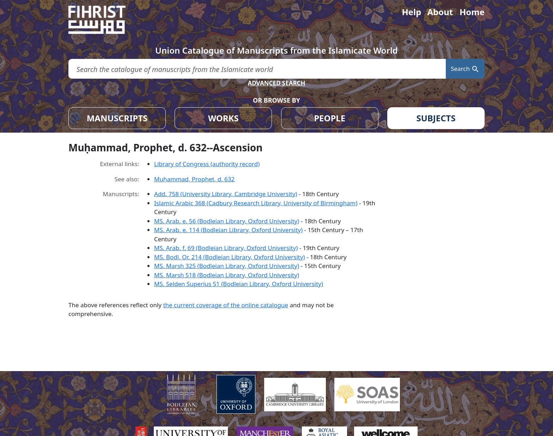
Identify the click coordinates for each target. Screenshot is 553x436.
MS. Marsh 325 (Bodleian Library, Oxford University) (226, 266)
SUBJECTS (435, 118)
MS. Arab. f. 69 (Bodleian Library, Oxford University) (226, 248)
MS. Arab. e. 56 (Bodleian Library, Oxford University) (226, 221)
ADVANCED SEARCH (276, 83)
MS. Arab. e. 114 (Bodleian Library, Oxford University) (228, 230)
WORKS (223, 118)
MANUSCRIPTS (117, 118)
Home (472, 12)
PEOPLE (329, 118)
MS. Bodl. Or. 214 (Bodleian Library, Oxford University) (229, 257)
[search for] (257, 69)
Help (411, 12)
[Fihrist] (103, 20)
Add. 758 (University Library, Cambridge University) (225, 194)
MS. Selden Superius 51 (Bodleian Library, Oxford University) (238, 284)
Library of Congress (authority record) (207, 164)
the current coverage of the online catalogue (225, 305)
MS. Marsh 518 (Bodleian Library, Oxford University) (226, 275)
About (440, 12)
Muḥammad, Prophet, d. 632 (194, 179)
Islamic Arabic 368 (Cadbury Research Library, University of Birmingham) (255, 203)
